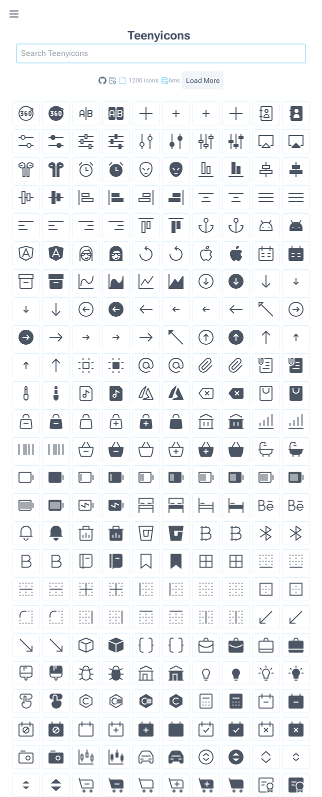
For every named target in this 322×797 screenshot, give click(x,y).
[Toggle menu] (28, 14)
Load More (203, 80)
